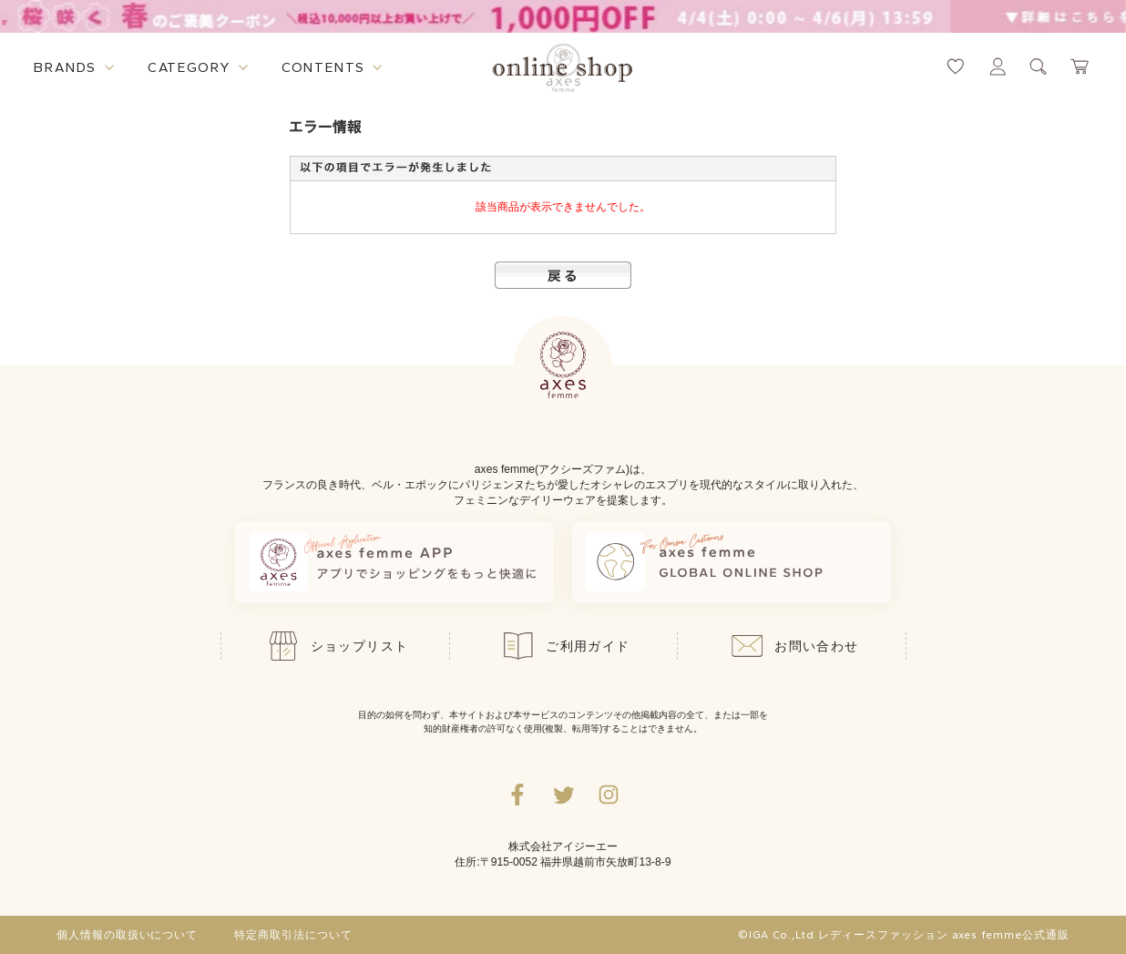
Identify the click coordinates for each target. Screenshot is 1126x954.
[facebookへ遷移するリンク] (517, 794)
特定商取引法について (293, 934)
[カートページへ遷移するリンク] (1080, 66)
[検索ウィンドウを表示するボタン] (1038, 66)
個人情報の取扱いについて (127, 934)
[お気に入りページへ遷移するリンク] (955, 66)
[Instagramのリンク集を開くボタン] (608, 794)
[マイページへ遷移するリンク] (997, 66)
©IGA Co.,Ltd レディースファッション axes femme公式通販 (904, 934)
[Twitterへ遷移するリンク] (563, 794)
